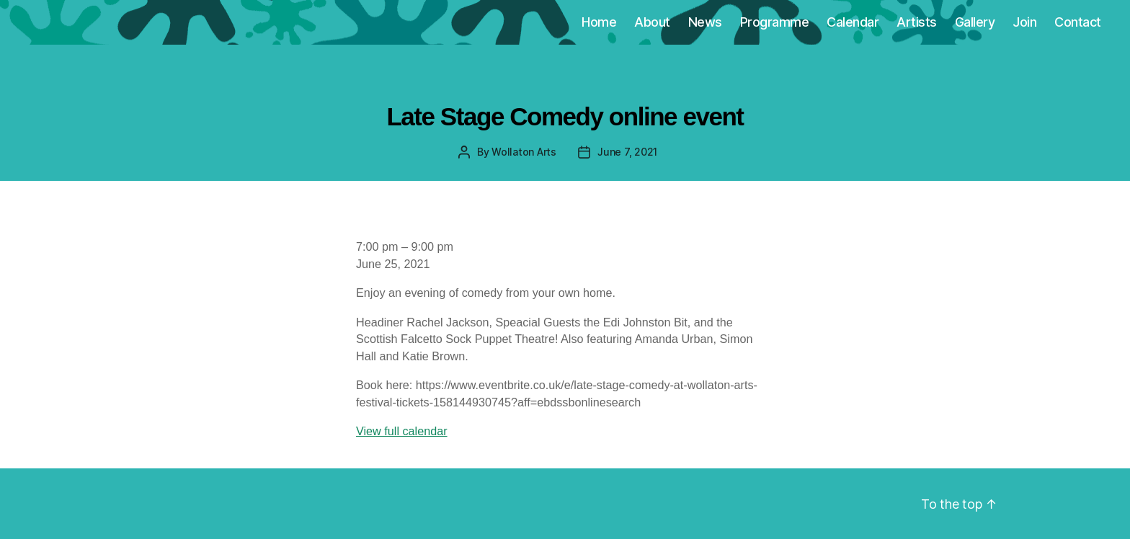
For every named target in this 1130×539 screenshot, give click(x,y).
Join (1024, 22)
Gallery (975, 22)
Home (599, 22)
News (705, 22)
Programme (774, 22)
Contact (1077, 22)
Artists (917, 22)
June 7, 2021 (627, 152)
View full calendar (402, 430)
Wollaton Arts (523, 152)
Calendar (852, 22)
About (652, 22)
